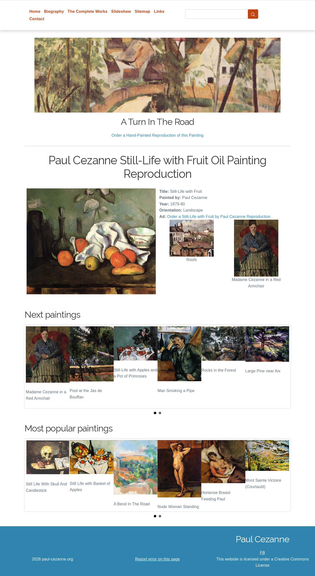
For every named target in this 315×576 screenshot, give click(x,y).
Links (159, 11)
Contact (36, 19)
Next (283, 367)
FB (262, 553)
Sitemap (142, 11)
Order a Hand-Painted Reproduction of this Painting (157, 135)
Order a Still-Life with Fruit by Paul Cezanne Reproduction (218, 216)
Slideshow (121, 11)
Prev (32, 367)
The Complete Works (88, 11)
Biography (54, 11)
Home (34, 11)
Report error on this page (157, 559)
